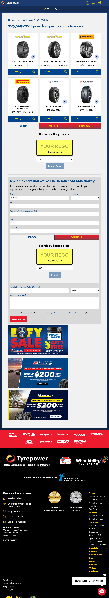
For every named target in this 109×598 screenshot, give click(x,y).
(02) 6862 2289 (16, 465)
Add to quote (19, 72)
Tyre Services (94, 492)
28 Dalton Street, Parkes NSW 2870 (19, 459)
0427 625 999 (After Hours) (18, 470)
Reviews (93, 525)
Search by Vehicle (97, 450)
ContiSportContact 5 (86, 62)
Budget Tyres (8, 540)
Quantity (74, 194)
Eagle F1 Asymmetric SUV (54, 62)
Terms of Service (75, 313)
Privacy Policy (59, 313)
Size (11, 194)
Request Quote (18, 319)
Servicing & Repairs (97, 488)
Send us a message (17, 475)
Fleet (91, 511)
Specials (93, 501)
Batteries (92, 482)
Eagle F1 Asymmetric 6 (22, 62)
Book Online (95, 508)
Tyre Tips (93, 462)
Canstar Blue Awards (12, 537)
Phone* (24, 211)
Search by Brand (96, 456)
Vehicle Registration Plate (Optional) (25, 287)
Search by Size (95, 453)
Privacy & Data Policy (17, 594)
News (92, 515)
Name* (13, 202)
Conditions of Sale (33, 594)
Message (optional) (18, 295)
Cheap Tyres (8, 543)
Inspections (93, 485)
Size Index (7, 533)
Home (12, 20)
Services (93, 475)
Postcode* (14, 227)
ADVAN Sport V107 (86, 107)
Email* (12, 219)
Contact (93, 505)
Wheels (93, 466)
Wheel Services (95, 495)
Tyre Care (93, 459)
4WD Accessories (96, 479)
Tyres (92, 446)
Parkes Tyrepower (54, 8)
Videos (92, 521)
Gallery (93, 518)
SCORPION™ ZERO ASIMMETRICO (23, 108)
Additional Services (97, 498)
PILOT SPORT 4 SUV (54, 107)
